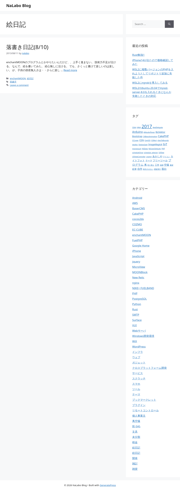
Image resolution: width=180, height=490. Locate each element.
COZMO (137, 224)
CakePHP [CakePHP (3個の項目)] (163, 136)
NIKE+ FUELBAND (143, 288)
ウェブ (136, 357)
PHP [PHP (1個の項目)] (163, 149)
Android (137, 198)
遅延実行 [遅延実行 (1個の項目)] (157, 169)
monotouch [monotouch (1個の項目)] (136, 149)
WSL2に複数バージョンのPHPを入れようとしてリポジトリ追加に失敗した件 (152, 73)
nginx (135, 283)
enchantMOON (18, 78)
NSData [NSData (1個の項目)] (145, 149)
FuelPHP (137, 240)
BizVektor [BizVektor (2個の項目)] (160, 132)
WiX (134, 341)
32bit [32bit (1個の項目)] (134, 127)
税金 (135, 442)
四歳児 (13, 81)
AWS (135, 203)
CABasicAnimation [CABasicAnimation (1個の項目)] (150, 136)
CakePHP (137, 213)
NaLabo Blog (18, 5)
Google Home (140, 245)
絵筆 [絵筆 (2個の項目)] (134, 168)
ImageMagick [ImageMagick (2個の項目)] (155, 144)
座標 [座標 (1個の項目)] (161, 165)
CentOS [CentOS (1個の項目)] (147, 140)
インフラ (137, 352)
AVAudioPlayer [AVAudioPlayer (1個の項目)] (149, 132)
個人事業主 (138, 415)
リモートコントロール (145, 410)
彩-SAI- (136, 426)
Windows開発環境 (143, 336)
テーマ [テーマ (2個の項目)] (148, 160)
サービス (137, 373)
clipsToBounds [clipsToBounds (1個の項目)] (163, 140)
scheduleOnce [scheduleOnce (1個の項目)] (137, 153)
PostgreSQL (139, 299)
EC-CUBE (137, 229)
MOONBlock (140, 272)
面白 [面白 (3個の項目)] (164, 169)
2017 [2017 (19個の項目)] (147, 126)
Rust (135, 309)
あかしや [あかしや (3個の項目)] (157, 156)
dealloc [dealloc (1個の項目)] (135, 145)
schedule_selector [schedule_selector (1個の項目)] (151, 153)
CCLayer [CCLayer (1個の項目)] (135, 140)
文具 (135, 431)
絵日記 (30, 78)
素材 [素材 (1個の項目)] (171, 165)
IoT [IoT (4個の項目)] (165, 144)
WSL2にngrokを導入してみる (150, 82)
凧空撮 (136, 421)
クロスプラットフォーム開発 (149, 368)
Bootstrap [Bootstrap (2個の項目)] (137, 136)
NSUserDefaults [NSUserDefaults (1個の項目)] (155, 149)
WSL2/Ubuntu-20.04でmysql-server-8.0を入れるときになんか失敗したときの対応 (151, 92)
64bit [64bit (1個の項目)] (139, 127)
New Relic (138, 277)
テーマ (136, 394)
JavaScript (138, 256)
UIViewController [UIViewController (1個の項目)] (138, 157)
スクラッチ (138, 378)
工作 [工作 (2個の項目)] (157, 164)
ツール (136, 389)
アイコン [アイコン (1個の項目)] (166, 157)
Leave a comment (19, 85)
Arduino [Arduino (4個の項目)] (137, 132)
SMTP (135, 314)
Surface (137, 320)
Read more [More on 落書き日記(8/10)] (70, 70)
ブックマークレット (144, 400)
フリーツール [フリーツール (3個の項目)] (160, 160)
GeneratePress (108, 485)
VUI (134, 325)
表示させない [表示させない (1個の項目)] (148, 169)
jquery (136, 261)
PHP (134, 293)
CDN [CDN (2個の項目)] (141, 140)
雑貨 (135, 469)
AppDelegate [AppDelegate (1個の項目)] (158, 127)
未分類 (136, 437)
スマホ (136, 384)
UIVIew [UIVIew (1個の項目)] (161, 153)
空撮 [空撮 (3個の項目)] (166, 165)
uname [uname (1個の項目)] (149, 157)
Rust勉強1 (138, 55)
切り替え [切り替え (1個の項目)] (150, 165)
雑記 (135, 463)
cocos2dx (138, 219)
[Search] (169, 24)
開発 (135, 458)
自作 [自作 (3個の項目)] (139, 169)
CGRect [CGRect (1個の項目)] (154, 140)
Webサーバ (139, 330)
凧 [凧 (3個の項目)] (145, 165)
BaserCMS (138, 208)
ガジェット (138, 362)
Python (136, 304)
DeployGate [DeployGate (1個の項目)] (143, 145)
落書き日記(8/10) (27, 47)
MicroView (138, 267)
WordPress (139, 346)
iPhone (136, 251)
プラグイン (138, 405)
